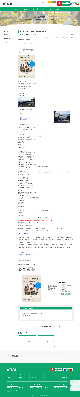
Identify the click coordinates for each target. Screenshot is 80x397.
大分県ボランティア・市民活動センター (60, 386)
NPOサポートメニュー (14, 9)
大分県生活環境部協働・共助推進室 (12, 386)
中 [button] (49, 2)
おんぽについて (59, 9)
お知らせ (34, 9)
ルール (26, 233)
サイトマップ (53, 377)
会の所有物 (21, 254)
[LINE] (76, 4)
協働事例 (6, 34)
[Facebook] (71, 4)
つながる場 (49, 9)
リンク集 (42, 377)
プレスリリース (35, 167)
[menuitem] (12, 374)
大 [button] (54, 2)
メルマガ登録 (66, 2)
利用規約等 (64, 377)
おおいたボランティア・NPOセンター (36, 386)
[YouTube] (78, 4)
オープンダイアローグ (22, 182)
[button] (69, 385)
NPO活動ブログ (7, 42)
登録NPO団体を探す (32, 377)
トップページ (21, 27)
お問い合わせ (66, 4)
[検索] (55, 5)
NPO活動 (41, 9)
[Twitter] (73, 4)
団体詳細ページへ (46, 326)
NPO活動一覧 (7, 38)
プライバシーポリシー (22, 161)
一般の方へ (25, 9)
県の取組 (68, 9)
